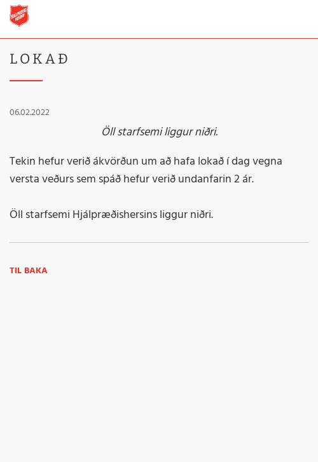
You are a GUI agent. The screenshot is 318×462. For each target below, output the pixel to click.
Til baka (29, 271)
